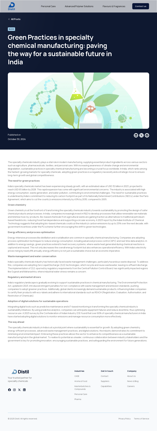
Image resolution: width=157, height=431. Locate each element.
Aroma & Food (80, 381)
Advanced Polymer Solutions (79, 6)
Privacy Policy (124, 418)
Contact (104, 376)
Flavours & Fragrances (114, 6)
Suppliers (105, 381)
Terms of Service (141, 418)
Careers (131, 386)
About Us (131, 376)
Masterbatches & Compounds (82, 387)
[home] (11, 6)
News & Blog (132, 381)
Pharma (77, 399)
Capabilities (106, 386)
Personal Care (48, 6)
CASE (76, 376)
